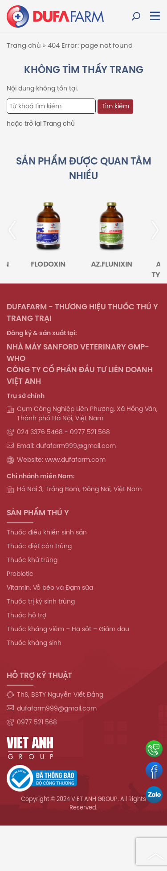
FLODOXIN (51, 264)
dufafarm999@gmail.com (57, 708)
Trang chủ (24, 45)
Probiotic (20, 573)
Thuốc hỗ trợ (26, 615)
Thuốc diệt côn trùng (39, 546)
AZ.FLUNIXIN (114, 264)
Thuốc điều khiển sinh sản (47, 532)
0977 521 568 (37, 722)
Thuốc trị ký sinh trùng (41, 601)
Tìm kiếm (115, 106)
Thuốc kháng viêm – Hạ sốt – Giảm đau (68, 628)
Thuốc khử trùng (32, 559)
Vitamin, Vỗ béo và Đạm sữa (50, 587)
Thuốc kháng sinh (34, 642)
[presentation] (18, 230)
